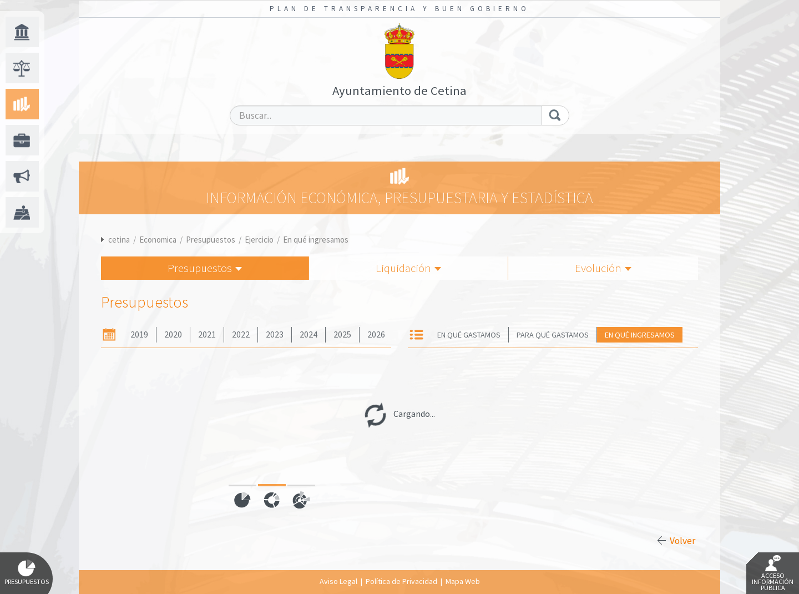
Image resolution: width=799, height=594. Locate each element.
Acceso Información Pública (772, 573)
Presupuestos (210, 239)
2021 (207, 334)
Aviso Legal (338, 581)
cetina (119, 239)
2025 (342, 334)
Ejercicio (259, 239)
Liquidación (408, 267)
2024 (308, 334)
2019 (139, 334)
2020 (173, 334)
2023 (275, 334)
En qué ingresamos (315, 239)
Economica (157, 239)
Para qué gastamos (553, 335)
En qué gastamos (468, 335)
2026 (376, 334)
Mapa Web (463, 581)
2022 (241, 334)
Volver (682, 541)
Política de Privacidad (401, 581)
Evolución (603, 267)
